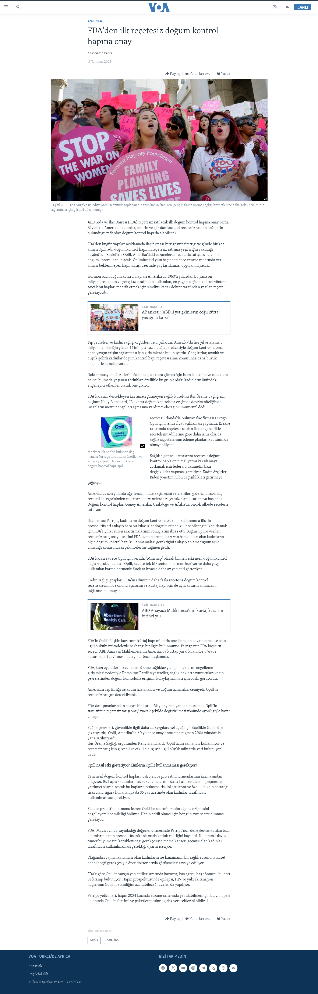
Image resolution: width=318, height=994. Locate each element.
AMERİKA (95, 21)
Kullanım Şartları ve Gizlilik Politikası (55, 982)
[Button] (172, 74)
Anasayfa (35, 966)
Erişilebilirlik (38, 974)
